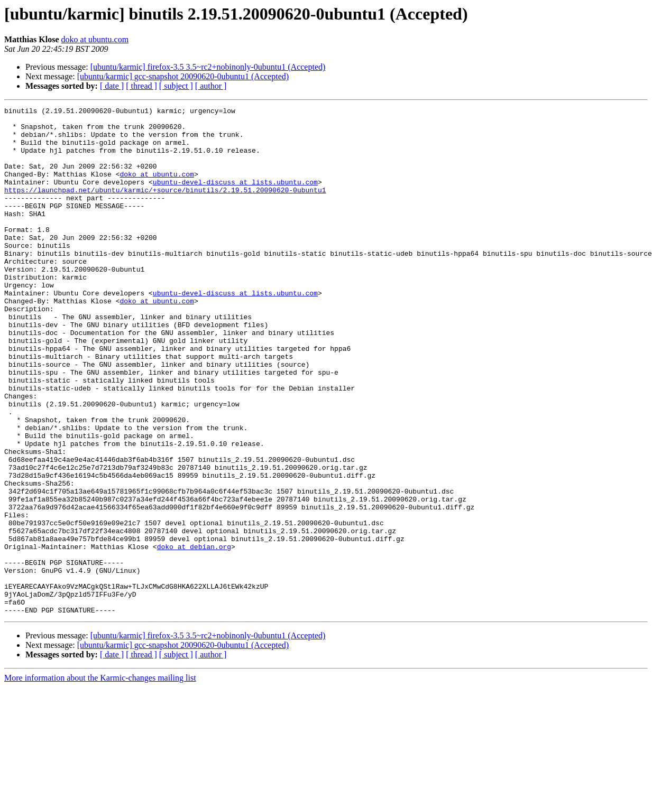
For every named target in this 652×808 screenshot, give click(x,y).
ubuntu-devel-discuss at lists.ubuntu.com (235, 197)
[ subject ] (176, 85)
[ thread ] (141, 85)
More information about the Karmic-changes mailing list (100, 779)
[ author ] (211, 85)
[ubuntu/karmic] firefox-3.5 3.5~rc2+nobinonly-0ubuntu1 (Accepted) (208, 66)
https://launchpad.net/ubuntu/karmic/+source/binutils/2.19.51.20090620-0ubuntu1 (165, 207)
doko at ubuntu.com (95, 39)
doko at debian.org (194, 635)
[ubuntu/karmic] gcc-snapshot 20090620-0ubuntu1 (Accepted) (183, 76)
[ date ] (112, 85)
